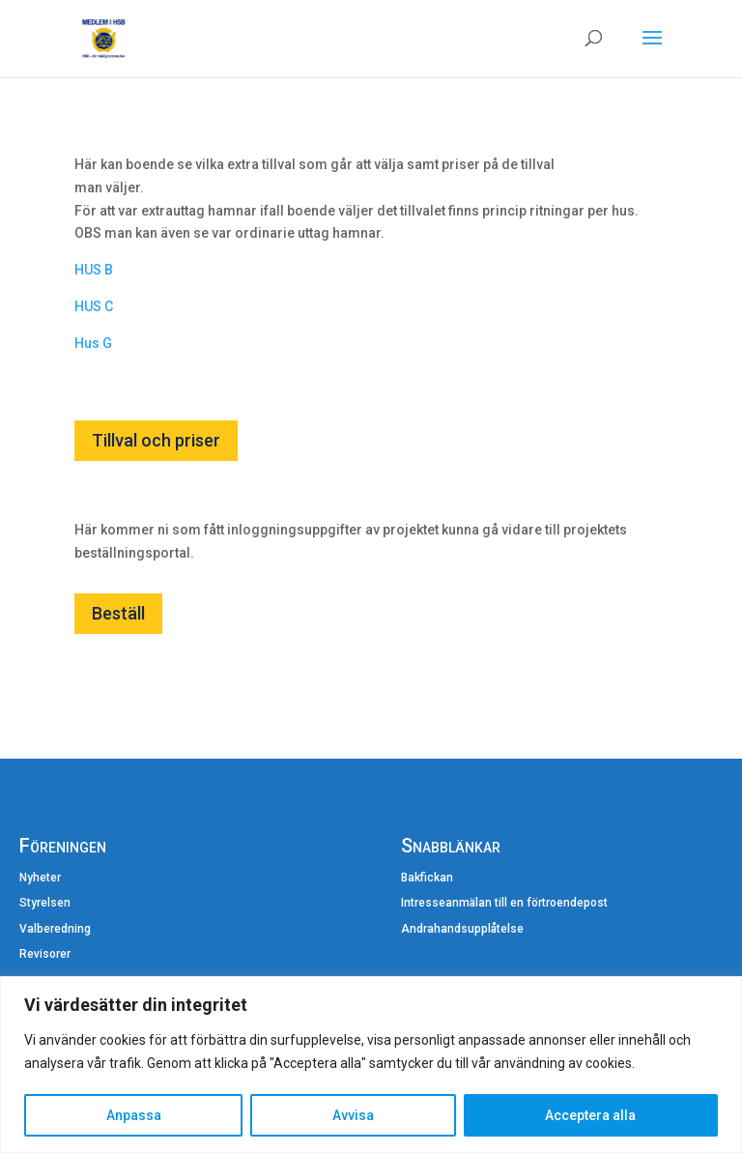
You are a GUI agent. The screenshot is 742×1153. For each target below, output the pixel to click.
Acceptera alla (590, 1115)
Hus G (93, 343)
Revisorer (45, 954)
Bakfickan (427, 877)
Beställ (118, 613)
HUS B (93, 269)
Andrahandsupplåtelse (462, 929)
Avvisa (353, 1115)
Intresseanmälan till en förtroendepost (504, 902)
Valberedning (55, 929)
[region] (371, 1064)
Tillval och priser (156, 440)
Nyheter (40, 877)
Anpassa (133, 1115)
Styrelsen (45, 902)
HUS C (93, 306)
